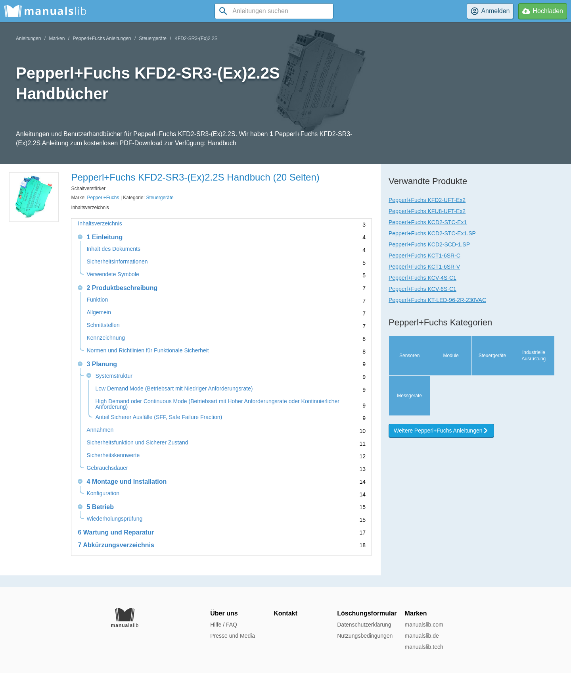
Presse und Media (232, 636)
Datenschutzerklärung (364, 624)
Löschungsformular (367, 613)
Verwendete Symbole (112, 274)
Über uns (224, 613)
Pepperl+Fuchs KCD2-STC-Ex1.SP (432, 233)
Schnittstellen (102, 325)
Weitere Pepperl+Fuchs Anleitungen (441, 430)
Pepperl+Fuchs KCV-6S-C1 (422, 289)
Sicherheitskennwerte (113, 455)
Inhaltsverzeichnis (100, 224)
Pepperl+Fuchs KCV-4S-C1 (422, 278)
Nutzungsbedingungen (365, 636)
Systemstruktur (113, 376)
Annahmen (99, 430)
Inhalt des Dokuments (113, 249)
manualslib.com (423, 624)
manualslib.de (421, 636)
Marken (57, 38)
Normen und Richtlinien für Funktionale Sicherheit (147, 351)
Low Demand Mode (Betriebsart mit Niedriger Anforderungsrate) (174, 389)
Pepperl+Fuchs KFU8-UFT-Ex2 (427, 211)
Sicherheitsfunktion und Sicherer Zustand (137, 443)
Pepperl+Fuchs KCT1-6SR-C (424, 255)
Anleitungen (28, 38)
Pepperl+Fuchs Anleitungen (102, 38)
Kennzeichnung (105, 338)
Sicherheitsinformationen (117, 262)
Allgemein (98, 312)
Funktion (97, 300)
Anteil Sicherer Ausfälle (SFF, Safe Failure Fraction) (158, 417)
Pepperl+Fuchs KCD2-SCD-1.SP (429, 244)
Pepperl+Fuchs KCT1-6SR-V (424, 266)
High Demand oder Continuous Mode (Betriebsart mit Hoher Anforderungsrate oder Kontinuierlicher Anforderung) (217, 404)
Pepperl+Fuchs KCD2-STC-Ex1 (428, 222)
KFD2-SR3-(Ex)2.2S (196, 38)
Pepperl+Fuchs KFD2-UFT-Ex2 (427, 200)
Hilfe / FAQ (223, 624)
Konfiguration (102, 493)
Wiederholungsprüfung (114, 519)
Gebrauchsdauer (107, 468)
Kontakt (285, 613)
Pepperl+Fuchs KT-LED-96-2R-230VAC (437, 300)
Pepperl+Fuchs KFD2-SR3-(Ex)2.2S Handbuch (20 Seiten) (195, 177)
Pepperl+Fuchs (103, 197)
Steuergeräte (153, 38)
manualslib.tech (423, 647)
